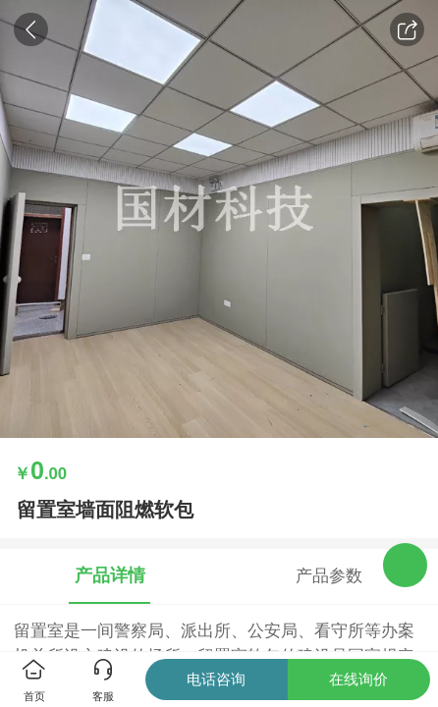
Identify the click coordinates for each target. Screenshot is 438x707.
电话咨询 (216, 679)
